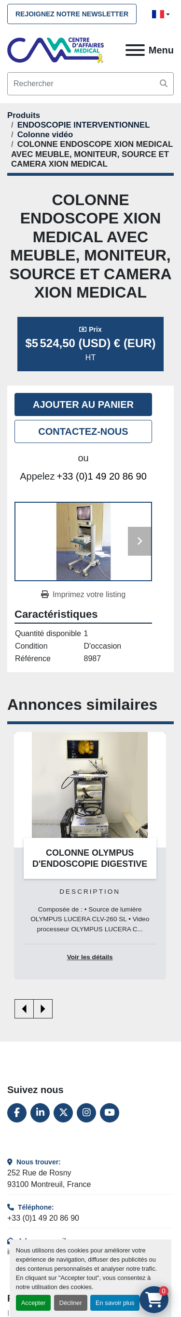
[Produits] (23, 115)
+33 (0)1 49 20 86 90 (102, 476)
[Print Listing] (83, 594)
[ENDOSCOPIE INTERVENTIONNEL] (83, 125)
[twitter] (63, 1112)
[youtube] (109, 1112)
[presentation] (24, 1008)
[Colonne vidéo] (45, 134)
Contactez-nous (83, 431)
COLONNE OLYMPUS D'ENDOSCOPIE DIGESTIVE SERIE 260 (89, 863)
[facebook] (17, 1112)
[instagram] (86, 1112)
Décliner (70, 1302)
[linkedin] (40, 1112)
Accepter (33, 1302)
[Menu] (135, 50)
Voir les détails (90, 957)
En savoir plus (115, 1302)
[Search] (90, 83)
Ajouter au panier (83, 404)
